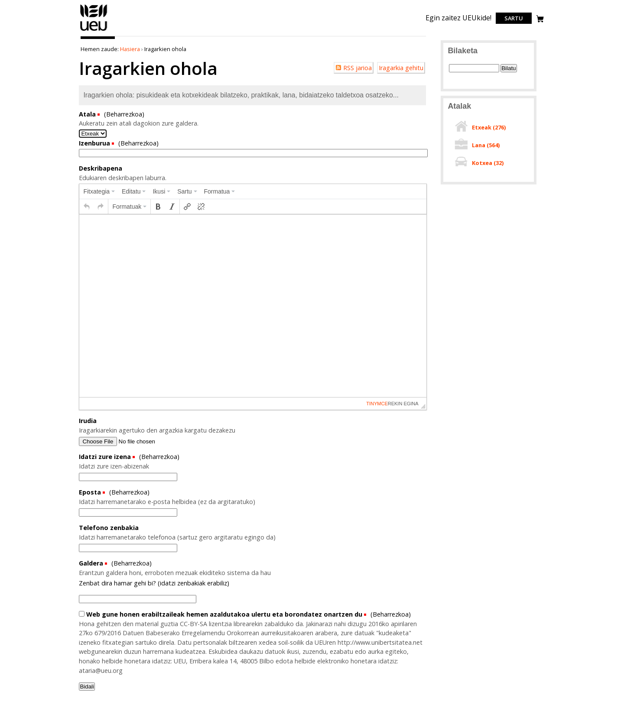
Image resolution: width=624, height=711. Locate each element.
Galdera (92, 563)
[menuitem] (99, 191)
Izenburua (95, 143)
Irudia (88, 421)
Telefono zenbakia (109, 528)
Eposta (91, 492)
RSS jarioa (357, 68)
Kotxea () (488, 163)
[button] (86, 206)
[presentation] (99, 191)
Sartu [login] (513, 18)
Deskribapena (100, 168)
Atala (88, 114)
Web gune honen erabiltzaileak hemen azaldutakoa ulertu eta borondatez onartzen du (221, 614)
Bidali (87, 686)
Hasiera (130, 49)
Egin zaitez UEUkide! (458, 18)
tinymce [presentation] (377, 403)
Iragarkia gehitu (401, 68)
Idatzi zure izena (106, 456)
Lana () (486, 145)
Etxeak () (489, 127)
